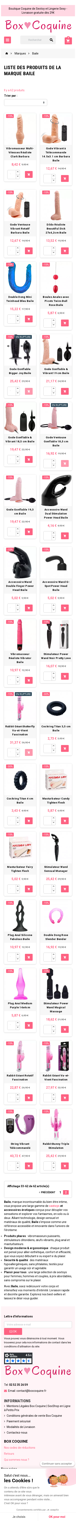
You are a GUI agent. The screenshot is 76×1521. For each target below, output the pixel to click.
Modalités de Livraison (21, 1427)
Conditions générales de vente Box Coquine (34, 1415)
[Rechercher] (38, 40)
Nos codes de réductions (19, 1447)
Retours (9, 1453)
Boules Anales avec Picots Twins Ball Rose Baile (56, 300)
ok (13, 1331)
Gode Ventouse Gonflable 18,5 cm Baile (56, 441)
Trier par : (10, 95)
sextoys (54, 1205)
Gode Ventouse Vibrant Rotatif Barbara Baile (20, 228)
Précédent (46, 1192)
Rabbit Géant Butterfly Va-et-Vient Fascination (20, 730)
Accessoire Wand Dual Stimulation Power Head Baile (56, 513)
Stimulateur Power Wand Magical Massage (56, 1007)
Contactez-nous (17, 1432)
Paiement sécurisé (19, 1421)
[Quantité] (11, 174)
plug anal (60, 1240)
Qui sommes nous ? (16, 1459)
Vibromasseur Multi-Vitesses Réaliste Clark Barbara (20, 152)
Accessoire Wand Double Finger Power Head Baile (20, 585)
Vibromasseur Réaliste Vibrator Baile (20, 658)
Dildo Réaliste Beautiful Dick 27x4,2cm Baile (56, 228)
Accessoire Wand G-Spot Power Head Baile (56, 585)
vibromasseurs (37, 1236)
